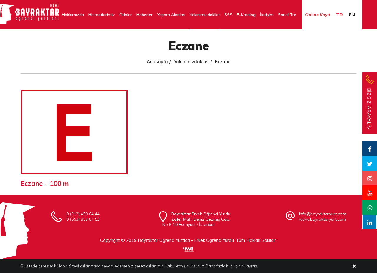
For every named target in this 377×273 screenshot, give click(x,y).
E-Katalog (246, 14)
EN (352, 15)
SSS (228, 14)
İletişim (267, 14)
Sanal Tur (287, 14)
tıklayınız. (250, 266)
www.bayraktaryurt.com (322, 219)
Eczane (223, 61)
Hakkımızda (73, 14)
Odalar (125, 14)
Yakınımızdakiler (205, 14)
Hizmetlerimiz (101, 14)
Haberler (144, 14)
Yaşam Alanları (171, 14)
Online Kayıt (317, 14)
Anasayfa (157, 61)
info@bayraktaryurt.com (322, 214)
